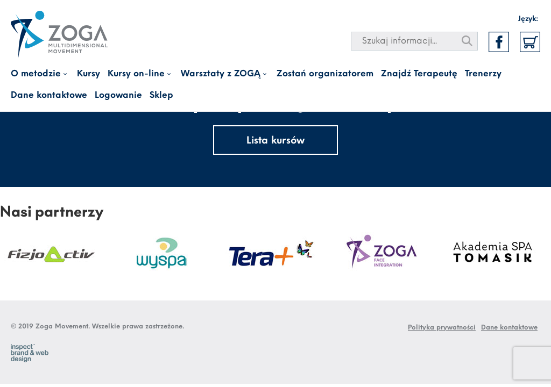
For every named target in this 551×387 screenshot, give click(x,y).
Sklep (161, 95)
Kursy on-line (136, 73)
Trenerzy (483, 73)
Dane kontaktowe (49, 95)
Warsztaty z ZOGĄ (220, 73)
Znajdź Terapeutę (419, 73)
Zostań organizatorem (325, 73)
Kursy (88, 73)
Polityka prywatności (442, 327)
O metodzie (36, 73)
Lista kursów (275, 141)
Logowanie (118, 95)
